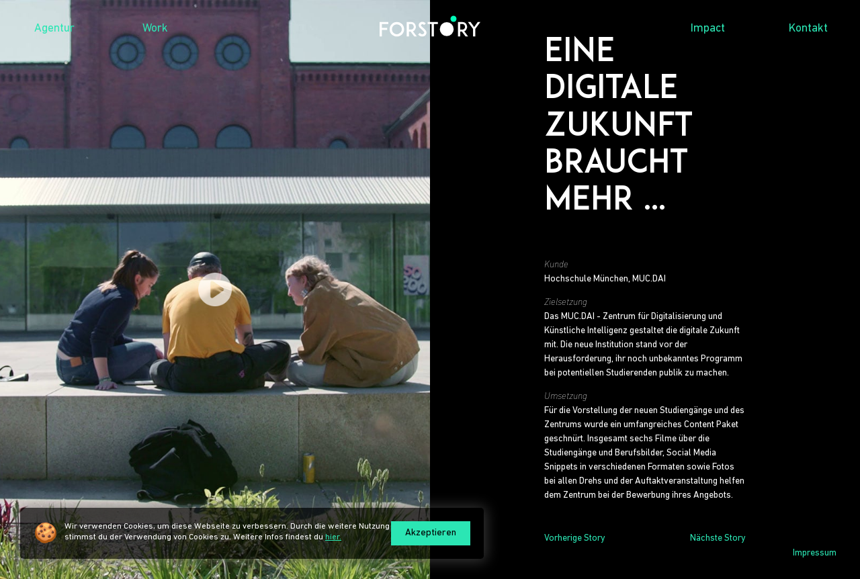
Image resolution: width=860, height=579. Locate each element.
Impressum (814, 553)
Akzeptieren (430, 533)
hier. (333, 537)
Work (155, 28)
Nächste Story (718, 538)
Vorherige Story (574, 538)
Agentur (54, 28)
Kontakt (808, 28)
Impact (708, 28)
